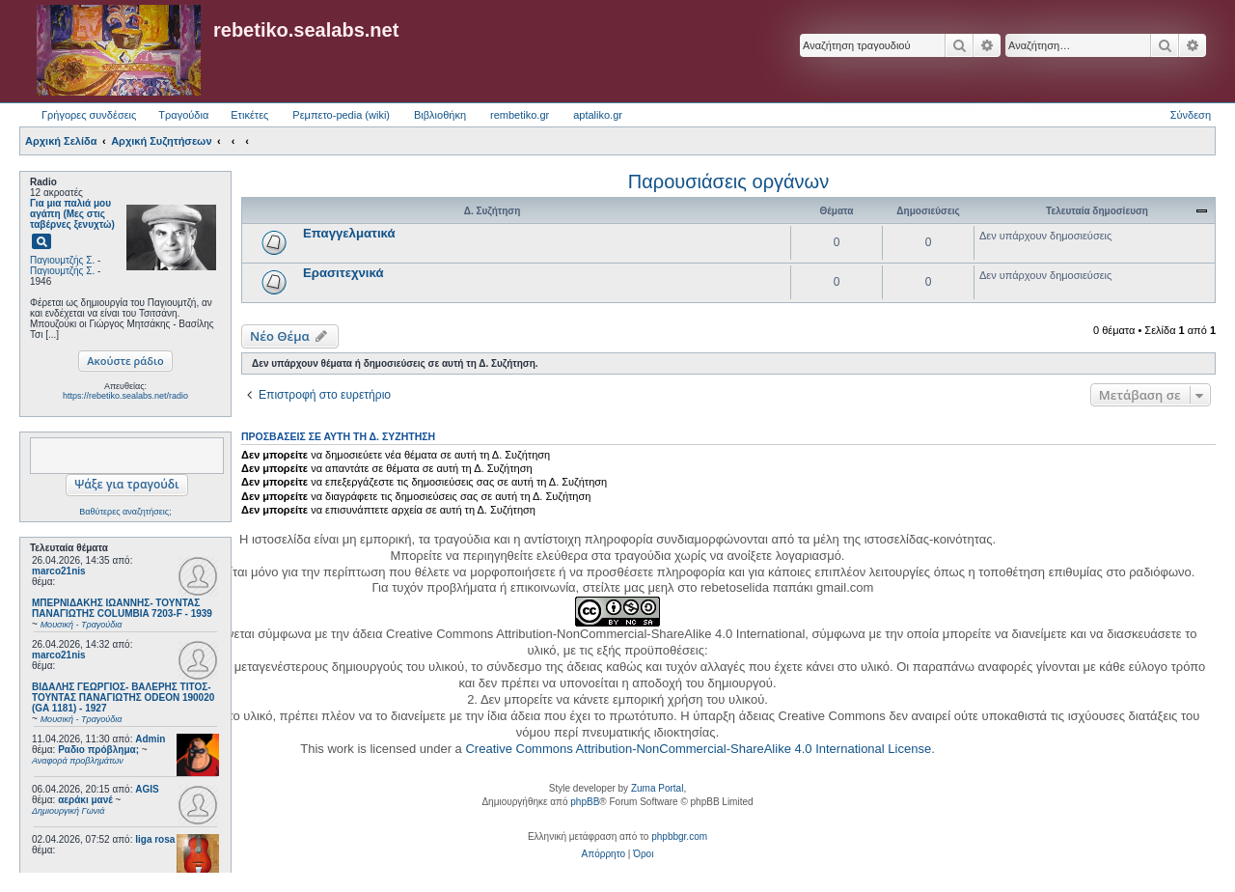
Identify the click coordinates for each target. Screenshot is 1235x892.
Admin (150, 739)
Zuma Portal (657, 788)
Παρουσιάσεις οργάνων (728, 181)
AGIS (146, 789)
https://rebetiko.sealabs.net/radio (125, 396)
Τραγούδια (183, 115)
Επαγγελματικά (349, 233)
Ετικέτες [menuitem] (249, 115)
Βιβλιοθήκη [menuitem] (440, 115)
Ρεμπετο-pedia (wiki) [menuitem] (341, 115)
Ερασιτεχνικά (343, 272)
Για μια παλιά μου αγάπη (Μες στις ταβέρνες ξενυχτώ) (72, 214)
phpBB (584, 801)
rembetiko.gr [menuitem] (519, 115)
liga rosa (155, 839)
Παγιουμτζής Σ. (62, 260)
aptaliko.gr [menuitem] (597, 115)
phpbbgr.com (679, 836)
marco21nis (59, 571)
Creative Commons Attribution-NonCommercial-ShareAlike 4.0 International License (698, 748)
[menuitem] (603, 854)
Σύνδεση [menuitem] (1190, 115)
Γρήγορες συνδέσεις (88, 115)
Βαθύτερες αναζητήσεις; (125, 511)
